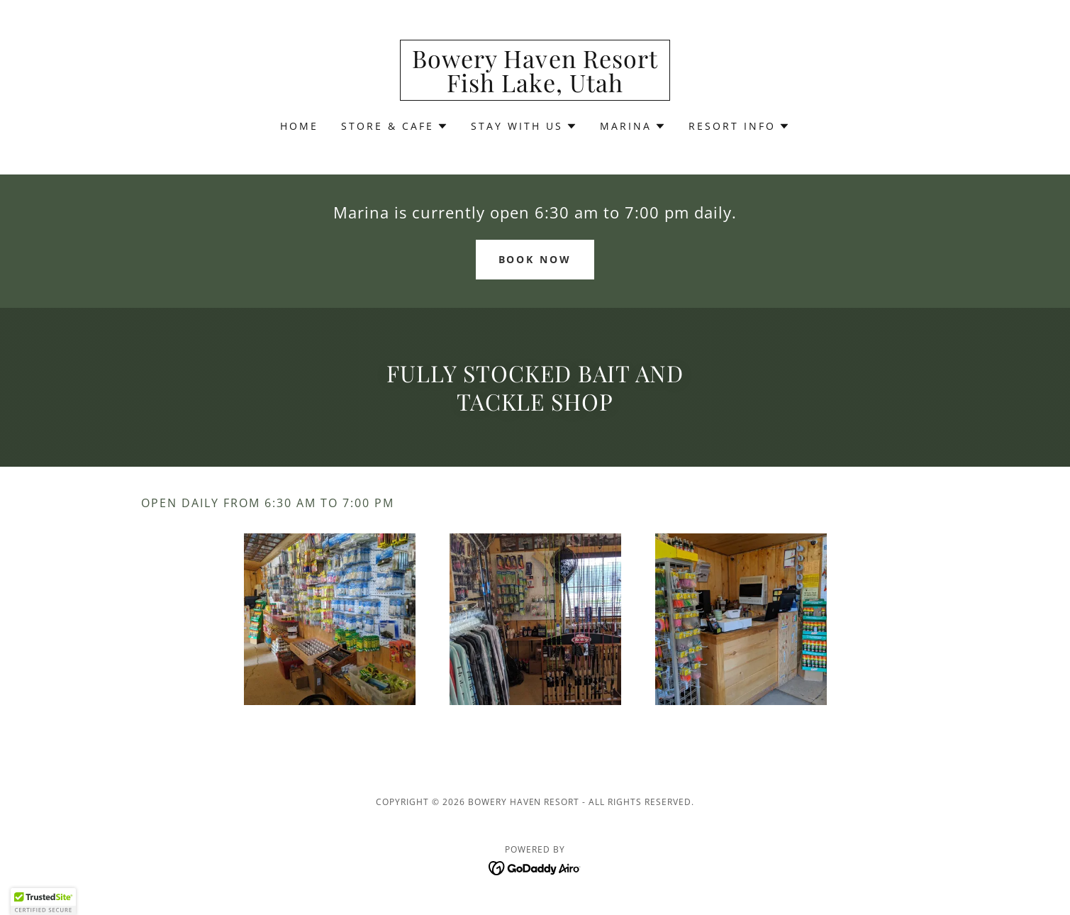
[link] (535, 88)
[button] (394, 126)
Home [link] (299, 126)
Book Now (535, 259)
